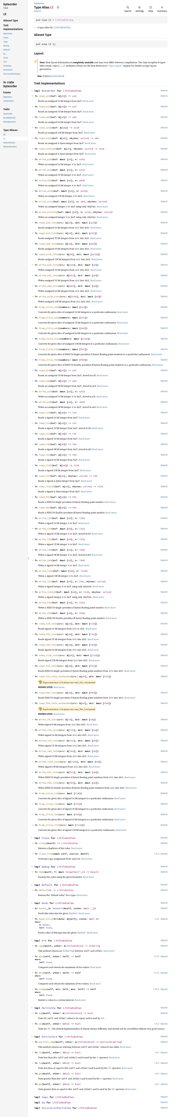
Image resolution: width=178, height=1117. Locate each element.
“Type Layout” (115, 65)
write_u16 (45, 159)
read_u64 (44, 117)
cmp (41, 945)
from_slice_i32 (48, 803)
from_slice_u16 (48, 307)
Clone (45, 838)
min (41, 972)
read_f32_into (48, 665)
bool (90, 1013)
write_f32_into (48, 772)
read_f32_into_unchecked (55, 676)
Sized (48, 927)
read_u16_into (48, 222)
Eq (43, 1102)
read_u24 (44, 370)
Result (94, 872)
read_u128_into (48, 254)
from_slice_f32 (48, 349)
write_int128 (47, 592)
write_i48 (45, 549)
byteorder (39, 3)
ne (40, 1023)
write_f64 (45, 613)
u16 (74, 96)
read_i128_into (48, 655)
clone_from (46, 853)
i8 (69, 719)
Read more (88, 100)
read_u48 (44, 381)
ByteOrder (48, 90)
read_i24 (44, 423)
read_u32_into (48, 233)
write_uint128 (48, 212)
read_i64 (44, 454)
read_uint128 (47, 148)
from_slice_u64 (48, 328)
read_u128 (45, 127)
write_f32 (45, 602)
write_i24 (45, 528)
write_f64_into (48, 782)
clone (42, 843)
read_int (44, 475)
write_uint (46, 201)
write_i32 (45, 539)
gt (40, 1073)
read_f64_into (48, 692)
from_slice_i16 (48, 793)
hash (41, 908)
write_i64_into (48, 751)
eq (40, 1013)
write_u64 (45, 180)
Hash (45, 903)
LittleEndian (63, 19)
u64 (74, 117)
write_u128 (46, 191)
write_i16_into (48, 730)
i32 (74, 423)
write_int (45, 581)
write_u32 (45, 169)
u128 (76, 127)
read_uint (45, 138)
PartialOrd (49, 1036)
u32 (74, 106)
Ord (44, 940)
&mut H (93, 918)
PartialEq (48, 1008)
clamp (42, 989)
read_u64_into (48, 243)
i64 (74, 444)
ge (40, 1084)
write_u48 (45, 402)
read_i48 (44, 444)
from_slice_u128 (49, 338)
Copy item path (58, 7)
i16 (74, 412)
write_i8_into (48, 719)
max (41, 956)
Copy (45, 1097)
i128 (76, 465)
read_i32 (44, 433)
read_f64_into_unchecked (55, 703)
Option (104, 1041)
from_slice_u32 (48, 317)
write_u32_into (48, 275)
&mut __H (89, 908)
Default (47, 884)
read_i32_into (48, 634)
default (44, 890)
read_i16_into (48, 623)
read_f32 (44, 497)
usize (84, 138)
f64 (83, 359)
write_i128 (46, 570)
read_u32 (44, 106)
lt (40, 1052)
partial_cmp (46, 1041)
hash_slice (46, 918)
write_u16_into (48, 264)
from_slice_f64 (48, 359)
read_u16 (44, 96)
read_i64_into (48, 644)
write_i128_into (49, 761)
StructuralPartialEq (56, 1108)
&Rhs (65, 1023)
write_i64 (45, 560)
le (40, 1063)
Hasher (57, 908)
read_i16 (44, 412)
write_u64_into (48, 286)
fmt (41, 872)
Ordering (94, 945)
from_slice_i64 (48, 814)
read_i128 (45, 465)
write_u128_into (49, 296)
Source (37, 11)
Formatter (71, 872)
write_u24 (45, 391)
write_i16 (45, 518)
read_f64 (44, 507)
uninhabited (57, 75)
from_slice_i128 (49, 825)
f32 (83, 349)
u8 (62, 96)
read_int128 (46, 486)
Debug (45, 866)
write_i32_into (48, 740)
